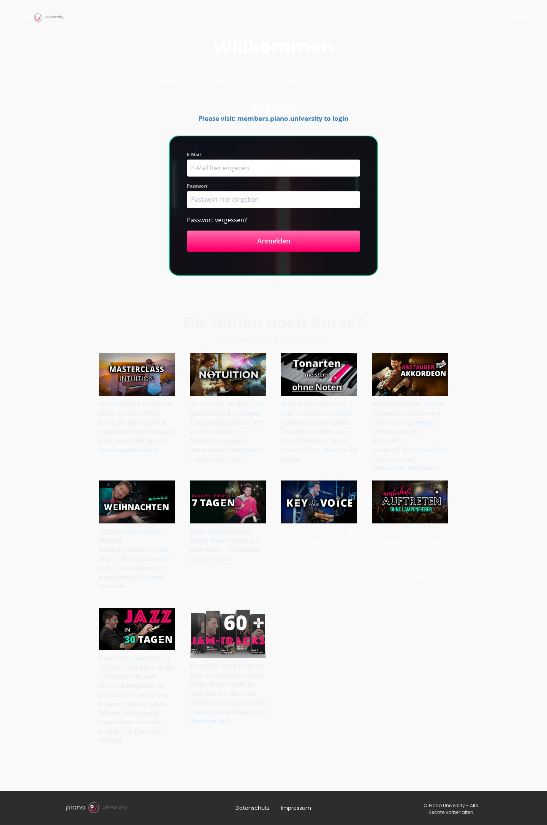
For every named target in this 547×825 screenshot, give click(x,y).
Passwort (197, 186)
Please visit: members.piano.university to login (273, 118)
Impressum (296, 808)
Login (517, 17)
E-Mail (194, 154)
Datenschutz (253, 808)
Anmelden (273, 240)
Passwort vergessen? (217, 220)
